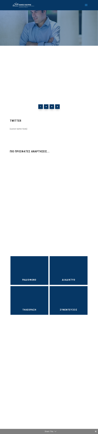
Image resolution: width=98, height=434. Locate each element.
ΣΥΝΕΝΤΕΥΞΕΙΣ (68, 309)
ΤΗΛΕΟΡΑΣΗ (29, 309)
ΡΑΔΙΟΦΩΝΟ (29, 279)
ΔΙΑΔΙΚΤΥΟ (68, 279)
